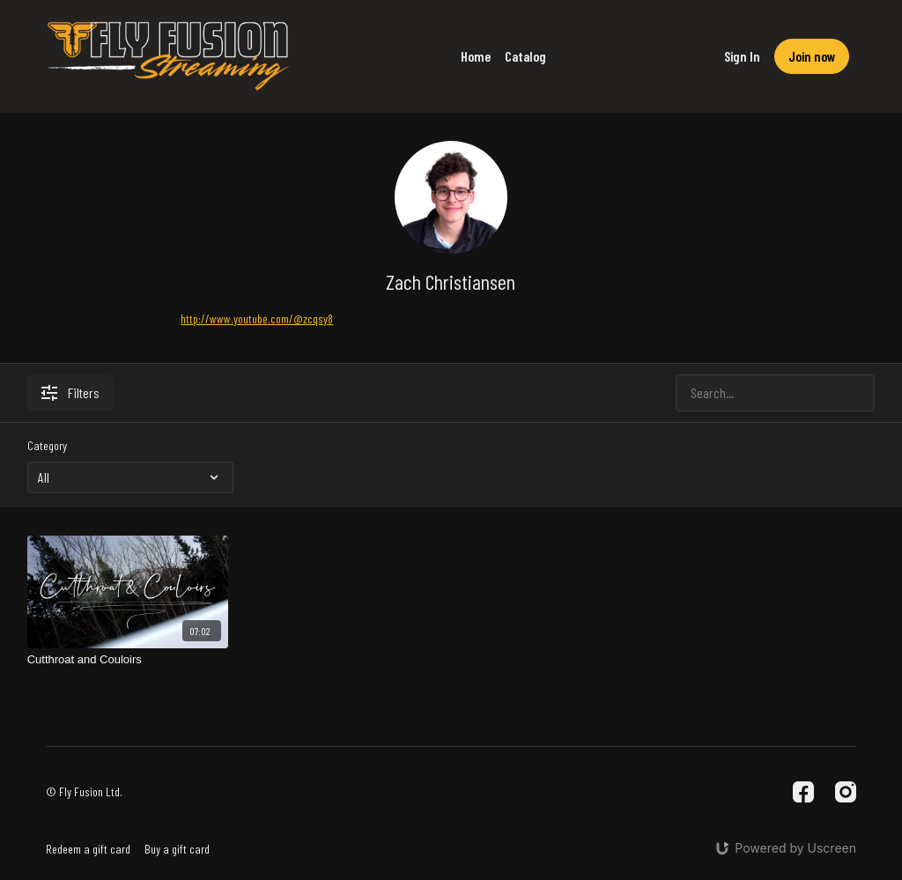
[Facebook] (803, 791)
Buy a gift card (177, 848)
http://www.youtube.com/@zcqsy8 (257, 318)
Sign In (742, 56)
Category (47, 445)
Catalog (525, 56)
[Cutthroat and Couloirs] (128, 660)
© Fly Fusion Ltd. (84, 792)
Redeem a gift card (88, 848)
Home (476, 56)
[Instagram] (845, 791)
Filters (70, 392)
